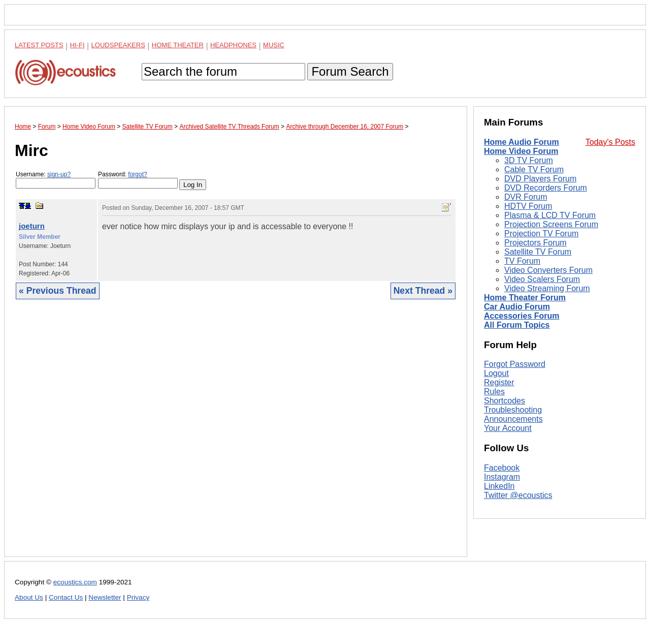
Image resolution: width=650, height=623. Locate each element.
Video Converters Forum (548, 270)
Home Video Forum (521, 151)
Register (499, 382)
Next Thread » (423, 291)
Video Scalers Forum (542, 279)
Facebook (501, 467)
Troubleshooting (513, 410)
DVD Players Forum (540, 178)
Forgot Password (514, 364)
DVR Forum (525, 197)
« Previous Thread (57, 291)
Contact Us (66, 597)
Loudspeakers (118, 45)
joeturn (32, 226)
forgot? (137, 174)
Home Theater (178, 45)
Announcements (513, 419)
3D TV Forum (528, 160)
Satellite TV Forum (537, 251)
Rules (494, 391)
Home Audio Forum (521, 142)
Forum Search (349, 71)
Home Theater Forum (525, 297)
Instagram (502, 477)
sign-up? (59, 174)
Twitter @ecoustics (518, 495)
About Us (29, 597)
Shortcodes (504, 400)
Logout (496, 373)
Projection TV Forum (541, 233)
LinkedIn (499, 486)
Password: (138, 180)
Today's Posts (610, 142)
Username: (55, 180)
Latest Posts (39, 45)
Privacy (138, 597)
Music (273, 45)
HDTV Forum (528, 206)
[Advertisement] (236, 435)
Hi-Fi (77, 45)
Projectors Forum (535, 242)
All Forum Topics (516, 325)
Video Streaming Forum (547, 288)
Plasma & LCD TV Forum (550, 215)
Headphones (233, 45)
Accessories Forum (522, 316)
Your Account (508, 428)
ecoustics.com (75, 582)
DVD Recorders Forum (545, 187)
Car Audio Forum (517, 306)
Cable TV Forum (534, 169)
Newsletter (104, 597)
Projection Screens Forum (551, 224)
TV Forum (522, 261)
